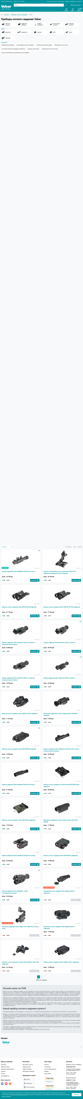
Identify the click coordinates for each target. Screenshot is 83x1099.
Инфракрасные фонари (8, 45)
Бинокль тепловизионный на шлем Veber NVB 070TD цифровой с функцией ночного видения (60, 573)
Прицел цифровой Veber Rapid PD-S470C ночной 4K (59, 643)
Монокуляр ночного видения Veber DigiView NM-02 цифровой (59, 892)
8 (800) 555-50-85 (5, 1)
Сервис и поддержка (70, 1)
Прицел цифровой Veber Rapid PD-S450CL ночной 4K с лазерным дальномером (18, 679)
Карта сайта (47, 1074)
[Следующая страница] (44, 977)
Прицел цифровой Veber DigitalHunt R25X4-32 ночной (18, 572)
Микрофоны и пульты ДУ (61, 45)
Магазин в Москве (71, 1078)
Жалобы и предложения (7, 1070)
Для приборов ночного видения (25, 45)
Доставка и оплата (52, 1)
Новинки (79, 547)
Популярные (68, 547)
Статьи (3, 1074)
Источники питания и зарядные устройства (13, 49)
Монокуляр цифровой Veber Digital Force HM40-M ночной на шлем (20, 928)
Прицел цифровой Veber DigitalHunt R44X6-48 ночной (18, 785)
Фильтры (7, 547)
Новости (3, 1072)
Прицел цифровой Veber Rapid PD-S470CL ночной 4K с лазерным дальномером (18, 644)
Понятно (76, 1094)
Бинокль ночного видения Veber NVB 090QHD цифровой (19, 749)
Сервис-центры (27, 1067)
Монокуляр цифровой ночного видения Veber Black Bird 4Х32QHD (61, 715)
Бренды (46, 1072)
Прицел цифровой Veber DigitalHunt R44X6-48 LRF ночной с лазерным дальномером (62, 750)
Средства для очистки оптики (50, 49)
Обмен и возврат (27, 1070)
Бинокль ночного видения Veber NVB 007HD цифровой (18, 820)
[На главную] (1, 14)
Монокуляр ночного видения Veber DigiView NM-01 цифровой (59, 928)
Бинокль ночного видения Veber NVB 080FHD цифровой (61, 856)
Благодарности (5, 1076)
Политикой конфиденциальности (19, 1094)
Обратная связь (5, 1067)
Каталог (46, 1065)
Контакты (79, 1)
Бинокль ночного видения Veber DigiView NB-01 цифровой (61, 963)
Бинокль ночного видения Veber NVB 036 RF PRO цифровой (62, 607)
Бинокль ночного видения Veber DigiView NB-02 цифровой (20, 714)
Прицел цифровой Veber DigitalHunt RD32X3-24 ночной (18, 856)
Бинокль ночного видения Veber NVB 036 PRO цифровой (19, 607)
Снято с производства (50, 1070)
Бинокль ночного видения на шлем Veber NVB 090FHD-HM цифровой (61, 786)
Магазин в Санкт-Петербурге (73, 1065)
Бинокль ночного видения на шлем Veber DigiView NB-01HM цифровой (20, 964)
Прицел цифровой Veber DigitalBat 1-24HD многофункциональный (15, 892)
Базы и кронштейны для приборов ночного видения (15, 52)
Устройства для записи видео (44, 45)
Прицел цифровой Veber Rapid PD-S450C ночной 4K (59, 678)
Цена (74, 547)
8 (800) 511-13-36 (17, 1)
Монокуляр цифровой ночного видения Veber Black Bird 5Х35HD (61, 821)
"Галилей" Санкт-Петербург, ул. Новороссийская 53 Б (73, 1070)
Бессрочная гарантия (28, 1072)
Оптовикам (61, 1)
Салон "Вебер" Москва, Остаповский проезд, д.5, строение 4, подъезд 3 (73, 1084)
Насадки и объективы (33, 49)
